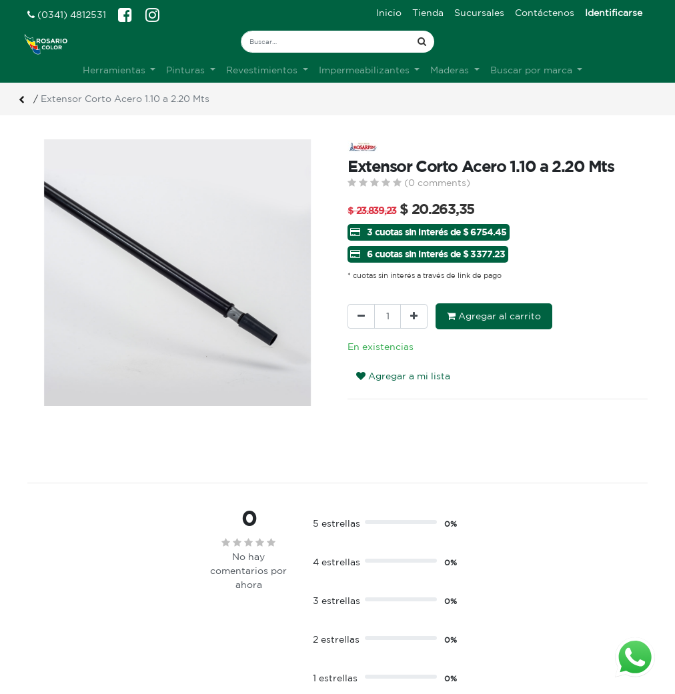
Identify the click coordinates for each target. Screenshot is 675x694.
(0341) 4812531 (66, 14)
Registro (367, 612)
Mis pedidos (375, 626)
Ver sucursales (58, 597)
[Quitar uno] (361, 316)
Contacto (209, 626)
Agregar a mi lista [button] (403, 376)
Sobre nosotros (223, 598)
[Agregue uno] (414, 316)
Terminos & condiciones (242, 612)
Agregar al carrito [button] (494, 316)
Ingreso (365, 598)
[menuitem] (389, 13)
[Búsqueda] (422, 42)
